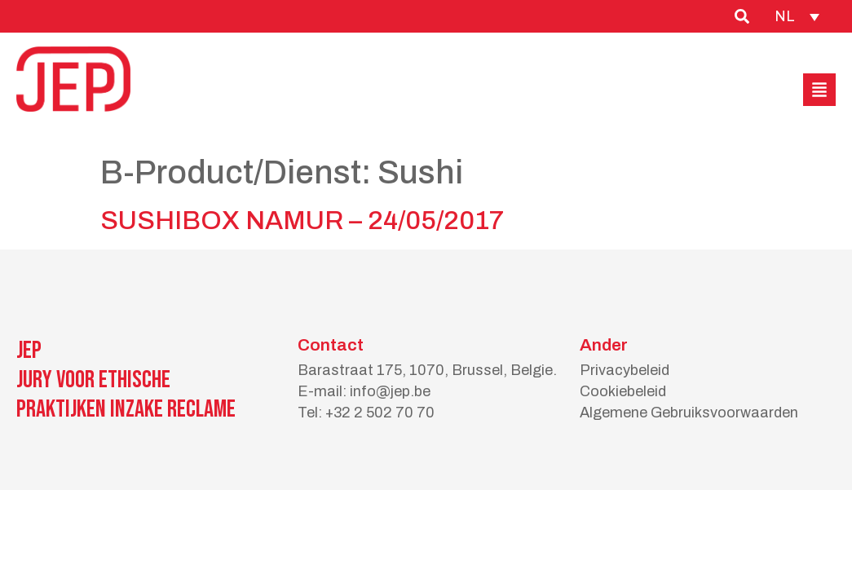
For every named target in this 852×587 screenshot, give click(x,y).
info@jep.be (390, 391)
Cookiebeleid (623, 391)
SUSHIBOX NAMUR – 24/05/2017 (302, 220)
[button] (819, 89)
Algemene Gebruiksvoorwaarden (689, 412)
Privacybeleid (624, 370)
